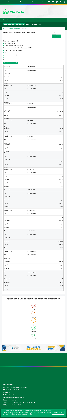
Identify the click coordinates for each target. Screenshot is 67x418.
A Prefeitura (8, 19)
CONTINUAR (58, 412)
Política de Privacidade (36, 412)
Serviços (24, 19)
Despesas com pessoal (14, 28)
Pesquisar (56, 36)
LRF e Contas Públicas (32, 19)
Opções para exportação (10, 63)
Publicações (39, 19)
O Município (14, 19)
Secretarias (19, 19)
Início (4, 28)
